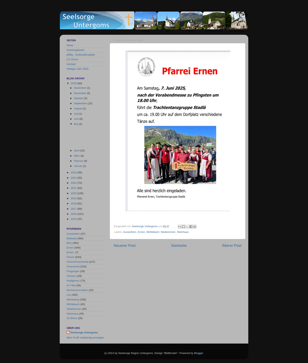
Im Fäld (71, 285)
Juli (76, 113)
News (70, 45)
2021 (74, 188)
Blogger (198, 353)
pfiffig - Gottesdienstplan (81, 54)
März (77, 155)
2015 (74, 219)
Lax (69, 294)
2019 (74, 198)
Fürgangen (73, 271)
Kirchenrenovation (77, 290)
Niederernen (168, 231)
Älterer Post (231, 245)
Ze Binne (72, 318)
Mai (76, 124)
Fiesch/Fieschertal (77, 261)
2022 (74, 182)
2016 (74, 213)
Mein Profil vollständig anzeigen (85, 337)
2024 (74, 172)
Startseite (179, 245)
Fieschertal (73, 266)
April (77, 150)
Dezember (80, 87)
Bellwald (71, 238)
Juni (77, 118)
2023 (74, 177)
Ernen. (70, 252)
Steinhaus (183, 231)
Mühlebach (152, 231)
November (80, 93)
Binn (69, 242)
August (78, 108)
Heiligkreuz (73, 280)
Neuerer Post (125, 245)
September (81, 103)
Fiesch (70, 257)
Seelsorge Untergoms (84, 332)
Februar (79, 160)
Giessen (71, 275)
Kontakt (71, 64)
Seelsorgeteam (75, 49)
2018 (74, 203)
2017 (74, 208)
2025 (74, 83)
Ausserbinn (130, 231)
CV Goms (72, 59)
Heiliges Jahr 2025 (78, 68)
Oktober (79, 98)
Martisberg (73, 299)
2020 (74, 193)
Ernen (141, 231)
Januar (78, 166)
